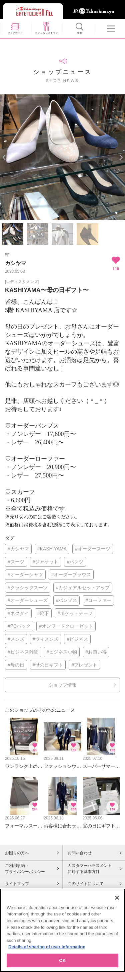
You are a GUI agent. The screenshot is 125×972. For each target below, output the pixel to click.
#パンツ (75, 561)
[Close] (117, 900)
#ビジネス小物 (62, 651)
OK (62, 963)
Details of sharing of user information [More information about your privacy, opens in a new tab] (46, 949)
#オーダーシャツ (25, 574)
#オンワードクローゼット (66, 626)
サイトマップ (17, 883)
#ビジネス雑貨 (23, 651)
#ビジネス (77, 639)
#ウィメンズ (46, 639)
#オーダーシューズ (28, 600)
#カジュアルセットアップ (83, 587)
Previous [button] (4, 157)
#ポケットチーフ (75, 613)
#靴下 (43, 613)
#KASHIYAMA (52, 548)
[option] (62, 157)
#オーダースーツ (92, 548)
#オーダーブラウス (71, 574)
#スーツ (16, 561)
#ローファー (98, 600)
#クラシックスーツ (28, 587)
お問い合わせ (80, 853)
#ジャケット (46, 561)
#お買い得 (96, 651)
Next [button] (121, 157)
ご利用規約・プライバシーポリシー (25, 868)
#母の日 (16, 665)
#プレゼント (84, 665)
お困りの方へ (17, 853)
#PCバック (19, 626)
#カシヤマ (18, 548)
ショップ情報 (63, 685)
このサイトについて (86, 883)
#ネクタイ (18, 613)
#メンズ (16, 639)
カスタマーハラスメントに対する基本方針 (90, 868)
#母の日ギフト (48, 665)
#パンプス (66, 600)
